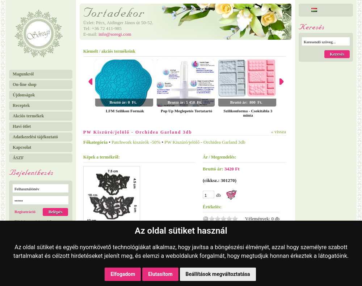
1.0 (212, 218)
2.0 (217, 218)
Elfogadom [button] (122, 274)
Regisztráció (24, 211)
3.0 (223, 218)
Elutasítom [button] (160, 274)
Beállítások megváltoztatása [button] (218, 274)
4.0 (229, 218)
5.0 (235, 218)
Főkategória (95, 142)
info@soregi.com (114, 34)
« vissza (278, 131)
